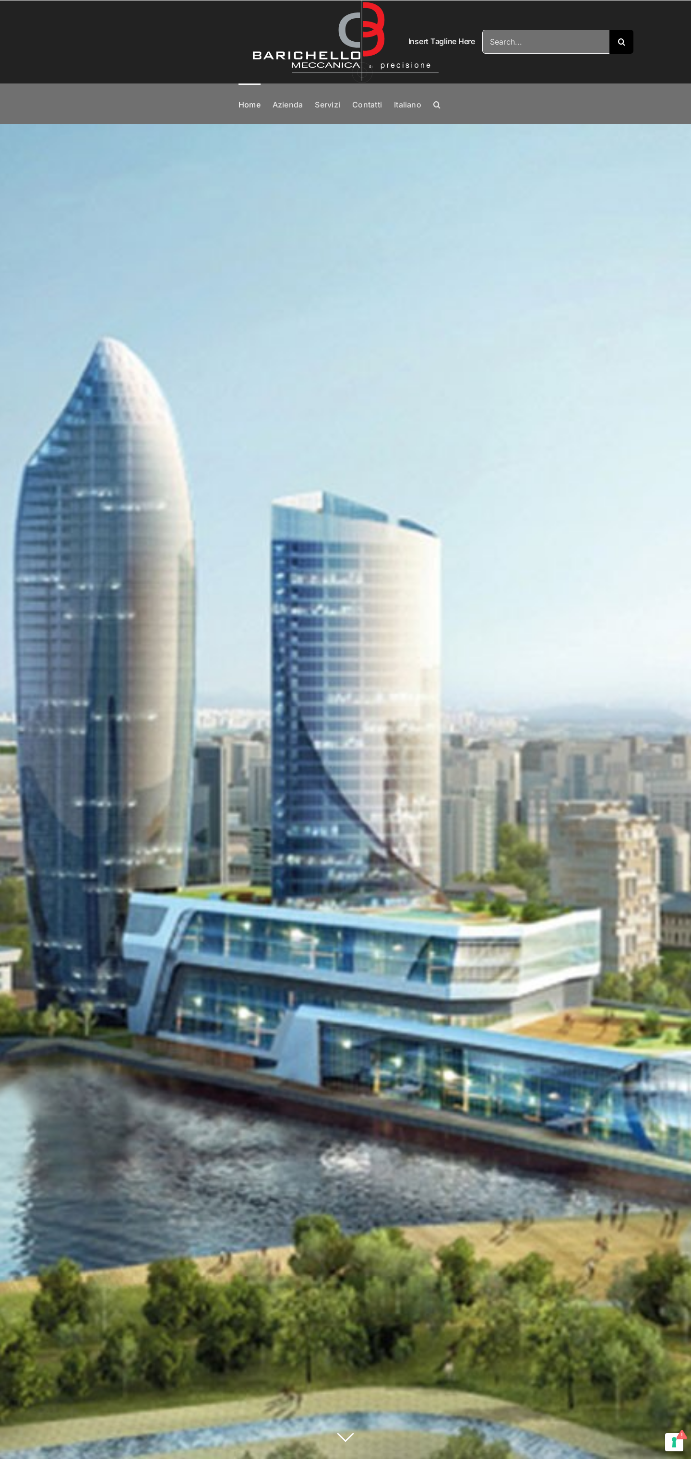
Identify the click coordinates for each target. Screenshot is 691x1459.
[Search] (621, 42)
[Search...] (545, 42)
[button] (437, 103)
